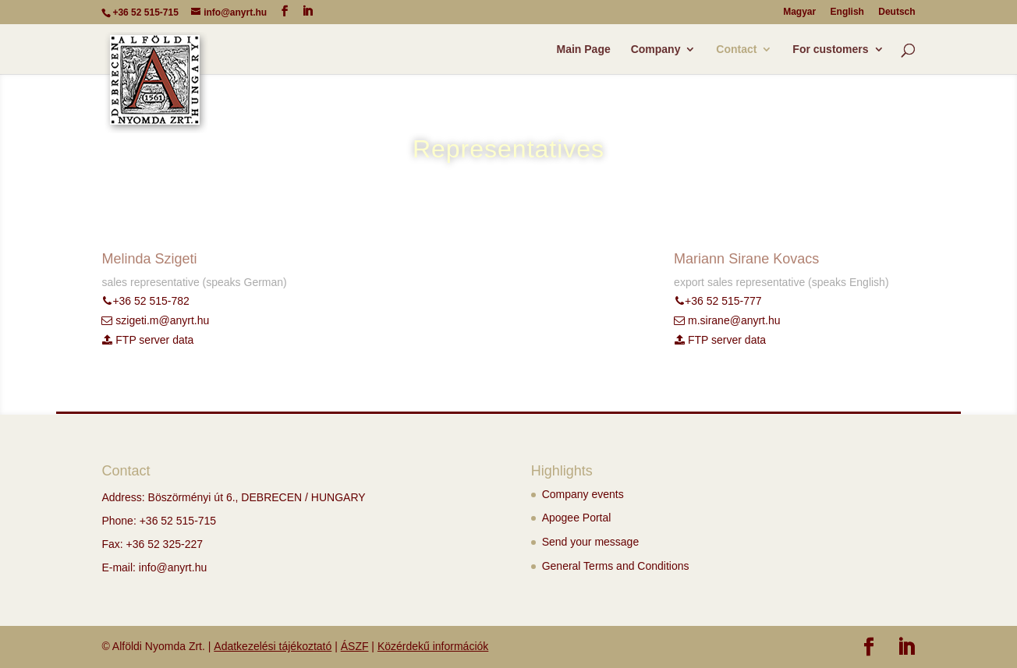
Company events (583, 494)
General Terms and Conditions (615, 566)
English (847, 12)
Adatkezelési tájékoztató (272, 646)
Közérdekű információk (432, 646)
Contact (736, 49)
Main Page (584, 49)
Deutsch (896, 12)
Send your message (591, 541)
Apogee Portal (576, 517)
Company (656, 49)
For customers (830, 49)
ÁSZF (355, 646)
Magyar (799, 12)
